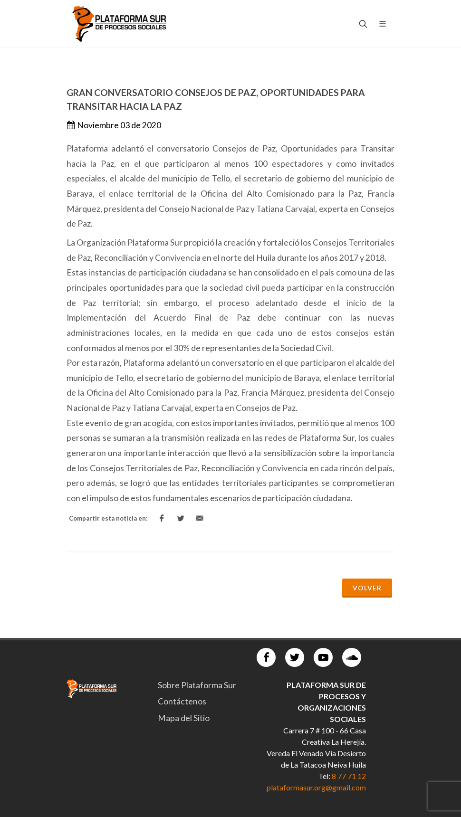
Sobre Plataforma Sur (197, 685)
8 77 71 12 (349, 775)
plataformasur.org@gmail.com (316, 787)
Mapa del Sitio (184, 718)
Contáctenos (182, 701)
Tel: (325, 775)
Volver (367, 588)
